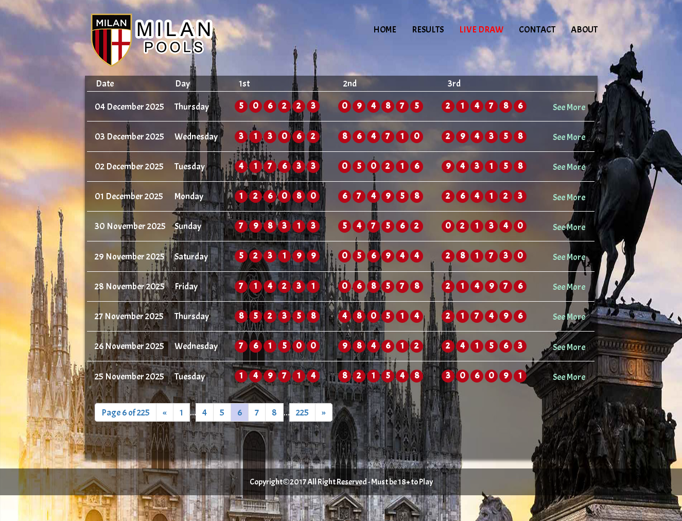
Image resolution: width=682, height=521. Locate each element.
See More (569, 107)
